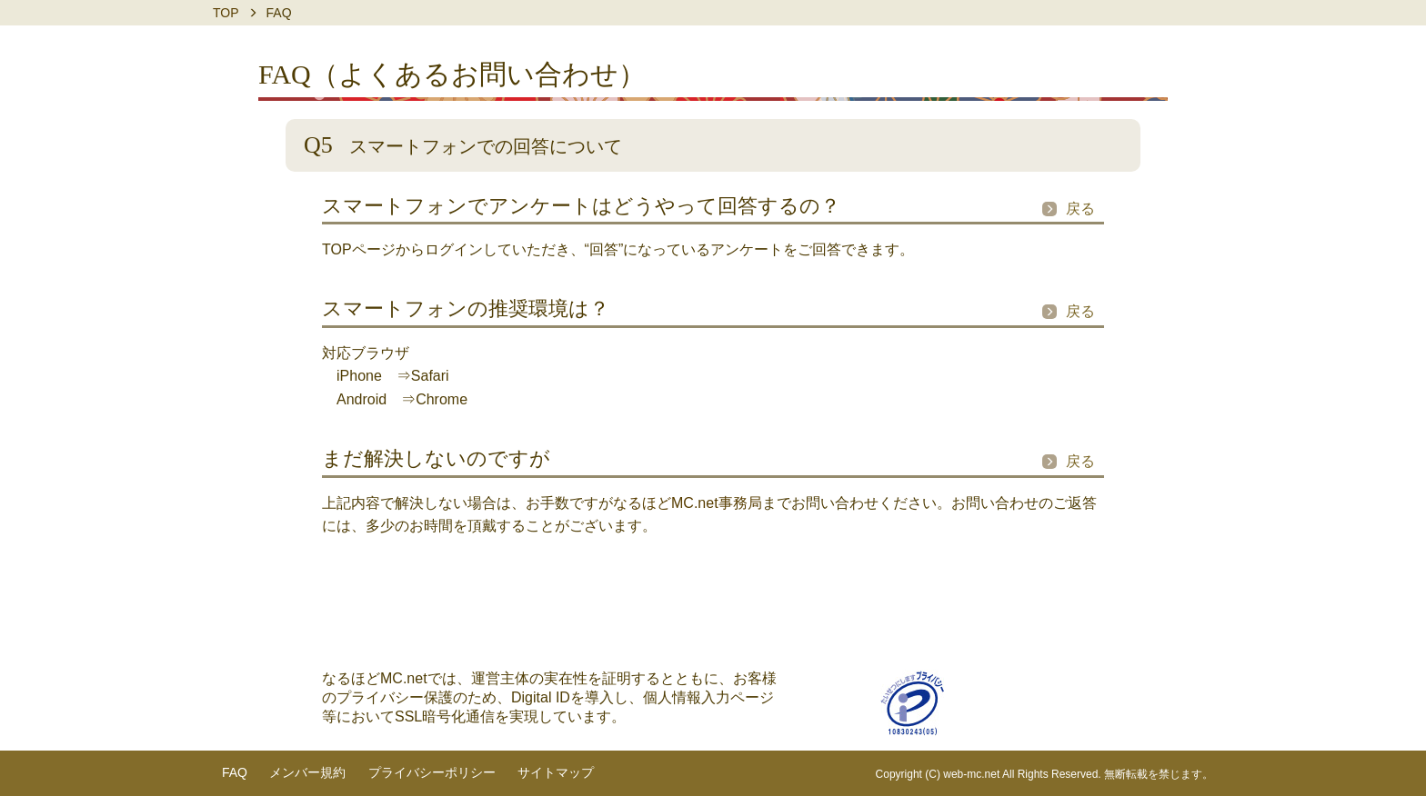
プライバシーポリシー (432, 772)
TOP (226, 12)
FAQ (234, 772)
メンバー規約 (307, 772)
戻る (1080, 208)
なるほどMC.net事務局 (687, 503)
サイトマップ (555, 772)
